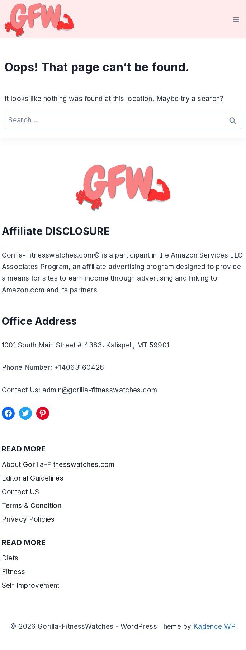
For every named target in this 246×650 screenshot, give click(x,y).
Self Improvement (31, 585)
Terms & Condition (32, 505)
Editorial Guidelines (33, 478)
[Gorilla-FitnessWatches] (39, 19)
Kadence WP (214, 626)
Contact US (20, 492)
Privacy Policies (28, 519)
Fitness (13, 572)
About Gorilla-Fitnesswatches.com (58, 464)
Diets (10, 558)
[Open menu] (236, 19)
